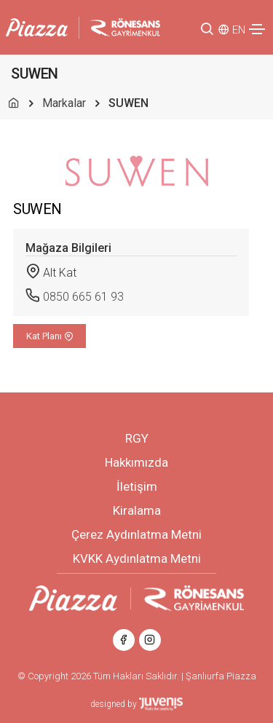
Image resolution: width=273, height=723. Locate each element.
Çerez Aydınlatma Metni (136, 534)
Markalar (64, 103)
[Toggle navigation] (257, 29)
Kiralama (137, 510)
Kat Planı (50, 336)
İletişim (136, 486)
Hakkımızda (136, 462)
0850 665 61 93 (83, 297)
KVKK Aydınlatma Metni (137, 558)
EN (238, 29)
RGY (137, 438)
